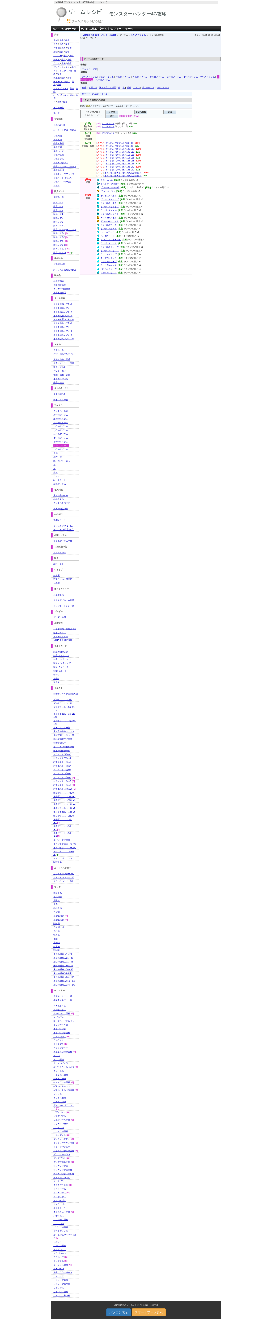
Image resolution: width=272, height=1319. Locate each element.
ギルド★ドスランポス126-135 (120, 161)
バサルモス (58, 1216)
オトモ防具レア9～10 (63, 338)
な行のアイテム (157, 77)
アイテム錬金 (59, 552)
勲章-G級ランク (60, 651)
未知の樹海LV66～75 (63, 965)
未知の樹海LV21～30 (63, 958)
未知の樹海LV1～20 (62, 954)
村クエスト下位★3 (62, 762)
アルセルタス (59, 1009)
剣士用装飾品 (59, 285)
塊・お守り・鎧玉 (107, 87)
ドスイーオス (59, 1189)
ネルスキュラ (59, 1208)
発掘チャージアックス (63, 174)
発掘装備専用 (59, 292)
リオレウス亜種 (60, 1291)
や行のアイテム (207, 77)
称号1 (56, 675)
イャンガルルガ (60, 1025)
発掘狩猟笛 (58, 155)
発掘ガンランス (60, 162)
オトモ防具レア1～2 (62, 323)
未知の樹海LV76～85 (63, 969)
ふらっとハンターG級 (63, 881)
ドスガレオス (59, 1193)
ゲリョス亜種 (59, 1098)
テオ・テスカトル (61, 1177)
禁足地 (56, 946)
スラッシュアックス (62, 71)
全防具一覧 (58, 197)
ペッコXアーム (107, 232)
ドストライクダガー (110, 184)
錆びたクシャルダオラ (63, 1067)
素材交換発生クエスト (63, 731)
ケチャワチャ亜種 (61, 1082)
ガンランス (58, 67)
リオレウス (58, 1288)
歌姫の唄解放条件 (61, 750)
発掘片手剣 (58, 143)
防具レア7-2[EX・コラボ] (65, 229)
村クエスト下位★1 (62, 754)
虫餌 (84, 87)
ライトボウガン (60, 88)
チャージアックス (61, 81)
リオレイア (58, 1276)
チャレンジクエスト (62, 858)
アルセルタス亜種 (61, 1013)
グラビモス (58, 1071)
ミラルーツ (58, 1257)
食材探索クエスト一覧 (63, 735)
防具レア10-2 (59, 252)
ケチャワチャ (59, 1078)
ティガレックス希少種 (63, 1173)
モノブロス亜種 (60, 1265)
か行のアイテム (106, 77)
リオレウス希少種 (61, 1295)
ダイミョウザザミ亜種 (63, 1143)
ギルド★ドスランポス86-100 (119, 143)
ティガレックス (60, 1166)
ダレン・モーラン (61, 1154)
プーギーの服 (59, 617)
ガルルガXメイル (109, 218)
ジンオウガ (58, 1127)
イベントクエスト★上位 (64, 847)
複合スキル (58, 382)
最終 (61, 40)
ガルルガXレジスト (110, 221)
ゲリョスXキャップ (110, 199)
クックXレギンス (109, 258)
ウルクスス (58, 1040)
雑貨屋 (56, 575)
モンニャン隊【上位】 (63, 529)
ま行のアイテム (190, 77)
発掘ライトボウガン (62, 178)
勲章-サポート (60, 671)
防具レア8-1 (59, 233)
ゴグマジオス (59, 1112)
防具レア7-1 (59, 226)
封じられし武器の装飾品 (64, 130)
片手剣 (56, 48)
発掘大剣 (57, 136)
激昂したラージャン (62, 1272)
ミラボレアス (59, 1249)
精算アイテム (163, 87)
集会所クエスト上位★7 (64, 816)
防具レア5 (58, 218)
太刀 (55, 44)
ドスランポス (108, 123)
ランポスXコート (109, 243)
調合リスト (58, 564)
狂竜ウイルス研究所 (62, 579)
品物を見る (58, 499)
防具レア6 (58, 222)
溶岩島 (56, 935)
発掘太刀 (57, 139)
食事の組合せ (59, 394)
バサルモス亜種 (60, 1219)
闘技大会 (57, 862)
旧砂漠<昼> (58, 915)
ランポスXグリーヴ (110, 247)
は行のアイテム (174, 77)
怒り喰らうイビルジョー (64, 1021)
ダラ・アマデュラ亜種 (63, 1150)
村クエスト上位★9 (62, 785)
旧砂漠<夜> (58, 919)
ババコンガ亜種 (60, 1227)
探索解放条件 (59, 743)
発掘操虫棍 (58, 170)
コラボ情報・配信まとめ (64, 628)
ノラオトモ (58, 594)
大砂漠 (56, 931)
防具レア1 (58, 202)
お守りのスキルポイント (64, 354)
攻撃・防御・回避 (61, 359)
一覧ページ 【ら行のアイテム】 (94, 94)
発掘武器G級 (59, 125)
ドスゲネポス (59, 1196)
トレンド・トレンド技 (63, 606)
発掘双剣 (57, 147)
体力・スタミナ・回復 (63, 363)
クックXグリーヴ (109, 254)
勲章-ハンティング (62, 663)
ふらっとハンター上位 (63, 877)
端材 (129, 87)
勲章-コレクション (62, 659)
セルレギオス (59, 1135)
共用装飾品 (58, 281)
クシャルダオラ (60, 1063)
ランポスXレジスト (110, 214)
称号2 (56, 678)
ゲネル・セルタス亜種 (63, 1090)
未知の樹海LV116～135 (64, 981)
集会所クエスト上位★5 (64, 808)
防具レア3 (58, 210)
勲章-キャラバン (61, 655)
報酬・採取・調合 (61, 375)
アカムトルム (59, 1006)
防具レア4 (58, 214)
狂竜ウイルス (59, 632)
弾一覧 (56, 113)
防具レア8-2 (59, 237)
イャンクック (59, 1028)
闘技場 (56, 923)
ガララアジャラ (60, 1048)
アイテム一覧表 (89, 69)
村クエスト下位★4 (62, 766)
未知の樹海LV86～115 (63, 977)
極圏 (55, 939)
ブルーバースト (108, 191)
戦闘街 (56, 950)
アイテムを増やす (61, 503)
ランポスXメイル (109, 210)
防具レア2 (58, 206)
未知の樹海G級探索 (62, 973)
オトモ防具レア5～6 (62, 331)
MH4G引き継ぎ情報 (62, 640)
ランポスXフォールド (111, 239)
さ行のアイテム (123, 77)
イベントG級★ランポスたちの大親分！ (122, 173)
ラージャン (58, 1268)
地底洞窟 (57, 896)
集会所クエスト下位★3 (64, 800)
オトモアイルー (60, 636)
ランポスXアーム (109, 225)
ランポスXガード (109, 228)
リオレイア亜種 (60, 1280)
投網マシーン (59, 520)
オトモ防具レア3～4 (62, 327)
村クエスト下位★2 (62, 758)
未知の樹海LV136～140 (64, 985)
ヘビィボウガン (60, 95)
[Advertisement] (150, 47)
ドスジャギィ (59, 1200)
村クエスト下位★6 (62, 773)
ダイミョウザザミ (61, 1139)
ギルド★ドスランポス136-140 (120, 167)
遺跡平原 (57, 893)
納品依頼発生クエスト (63, 739)
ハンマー (57, 55)
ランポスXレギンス (110, 250)
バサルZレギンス (108, 272)
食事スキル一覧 (60, 399)
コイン (136, 87)
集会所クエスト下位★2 (64, 796)
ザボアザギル (59, 1116)
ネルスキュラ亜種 (61, 1212)
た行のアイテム (140, 77)
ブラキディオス (60, 1231)
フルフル (57, 1242)
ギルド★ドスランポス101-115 (120, 149)
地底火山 (57, 908)
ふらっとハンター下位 (63, 873)
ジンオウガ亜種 (60, 1131)
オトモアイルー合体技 (63, 600)
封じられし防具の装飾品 (64, 270)
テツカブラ (58, 1181)
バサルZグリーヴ (108, 269)
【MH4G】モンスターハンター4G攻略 (98, 35)
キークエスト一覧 (61, 727)
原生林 (56, 900)
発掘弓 (56, 185)
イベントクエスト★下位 (64, 844)
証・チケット (148, 87)
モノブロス (58, 1261)
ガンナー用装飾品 (61, 289)
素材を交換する (60, 495)
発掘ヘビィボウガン (62, 182)
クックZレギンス (108, 265)
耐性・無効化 (59, 367)
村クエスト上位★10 (62, 789)
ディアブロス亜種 (61, 1162)
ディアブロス (59, 1158)
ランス (56, 63)
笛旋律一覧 (58, 107)
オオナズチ (58, 1044)
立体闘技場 (58, 927)
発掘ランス (58, 159)
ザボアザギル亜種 (61, 1120)
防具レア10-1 (59, 249)
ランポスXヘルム (109, 203)
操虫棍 (56, 78)
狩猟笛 (56, 59)
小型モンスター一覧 (62, 1000)
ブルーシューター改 (110, 187)
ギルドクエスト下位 (62, 699)
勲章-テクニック (61, 667)
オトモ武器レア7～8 (62, 315)
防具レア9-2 (59, 245)
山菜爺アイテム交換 (62, 541)
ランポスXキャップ (110, 206)
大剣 (55, 40)
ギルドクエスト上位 (62, 703)
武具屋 (56, 583)
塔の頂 (56, 942)
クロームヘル (107, 180)
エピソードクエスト (62, 840)
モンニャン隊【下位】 (63, 526)
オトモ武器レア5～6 (62, 312)
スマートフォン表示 (149, 1312)
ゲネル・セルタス (61, 1086)
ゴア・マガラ (59, 1101)
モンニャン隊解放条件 (63, 746)
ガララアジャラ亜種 (62, 1051)
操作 (67, 40)
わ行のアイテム (103, 80)
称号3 (56, 682)
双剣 (55, 52)
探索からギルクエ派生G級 (65, 694)
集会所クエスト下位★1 (64, 793)
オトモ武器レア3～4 (62, 308)
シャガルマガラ (60, 1124)
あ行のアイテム (89, 77)
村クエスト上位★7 (62, 777)
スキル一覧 (58, 350)
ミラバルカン (59, 1253)
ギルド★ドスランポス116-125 (120, 155)
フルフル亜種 (59, 1245)
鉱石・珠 (93, 87)
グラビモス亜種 (60, 1075)
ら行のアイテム (138, 35)
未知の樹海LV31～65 (63, 962)
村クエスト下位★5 (62, 769)
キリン (56, 1055)
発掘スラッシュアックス (64, 166)
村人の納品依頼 (60, 508)
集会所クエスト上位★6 (64, 812)
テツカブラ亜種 (60, 1185)
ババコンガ (58, 1223)
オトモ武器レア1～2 (62, 304)
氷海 (55, 904)
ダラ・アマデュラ (61, 1147)
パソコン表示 (118, 1312)
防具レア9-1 (59, 241)
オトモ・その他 (60, 378)
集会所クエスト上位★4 (64, 804)
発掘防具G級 (59, 264)
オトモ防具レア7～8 (62, 335)
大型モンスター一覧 (62, 996)
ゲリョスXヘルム (109, 196)
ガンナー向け (59, 371)
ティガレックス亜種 (62, 1170)
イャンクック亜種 (61, 1032)
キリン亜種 (58, 1059)
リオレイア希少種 (61, 1284)
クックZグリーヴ (108, 261)
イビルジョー (59, 1017)
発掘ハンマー (59, 151)
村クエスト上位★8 (62, 781)
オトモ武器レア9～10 (63, 319)
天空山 (56, 912)
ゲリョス (57, 1094)
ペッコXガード (107, 236)
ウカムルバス (59, 1036)
